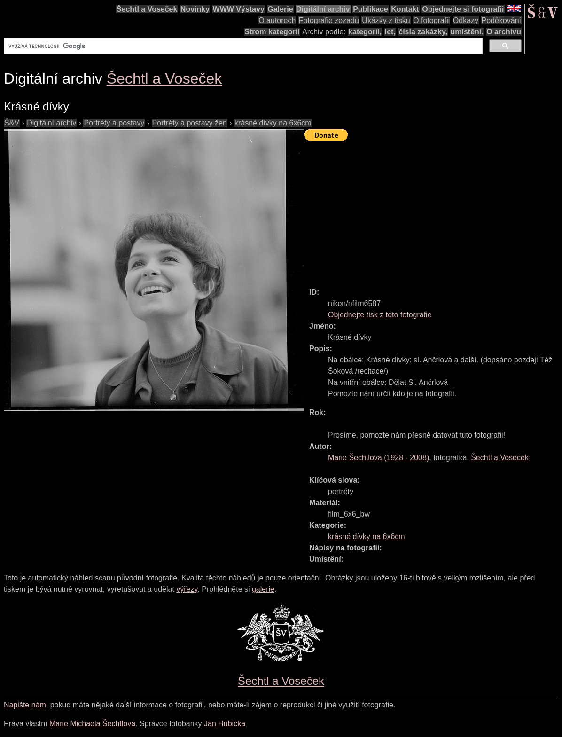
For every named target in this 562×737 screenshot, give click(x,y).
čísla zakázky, (422, 32)
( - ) (378, 458)
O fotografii (431, 20)
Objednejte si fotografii (463, 9)
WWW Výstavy (239, 9)
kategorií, (365, 32)
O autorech (277, 20)
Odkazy (465, 20)
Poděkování (501, 20)
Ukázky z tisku (386, 20)
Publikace (370, 9)
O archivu (503, 32)
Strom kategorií (271, 32)
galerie (263, 589)
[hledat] (242, 46)
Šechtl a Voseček (147, 9)
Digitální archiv (323, 9)
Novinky (195, 9)
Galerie (280, 9)
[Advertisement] (433, 210)
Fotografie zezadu (329, 20)
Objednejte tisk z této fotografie (380, 315)
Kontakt (405, 9)
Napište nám (25, 705)
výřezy (186, 589)
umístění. (467, 32)
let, (390, 32)
